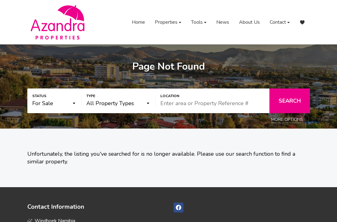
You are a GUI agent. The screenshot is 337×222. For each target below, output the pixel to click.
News (222, 22)
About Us (249, 22)
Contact (280, 22)
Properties (168, 22)
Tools (198, 22)
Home (138, 22)
